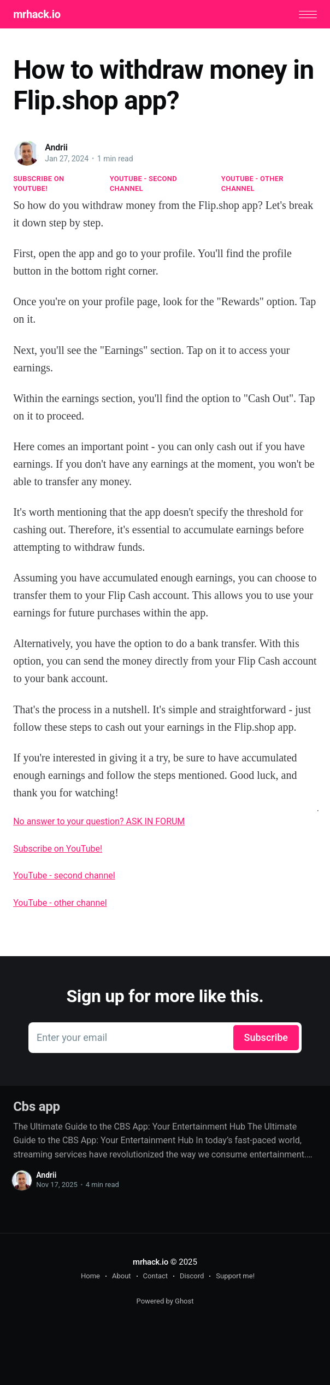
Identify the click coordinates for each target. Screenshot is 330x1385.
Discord (192, 1276)
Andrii (56, 147)
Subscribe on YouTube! (38, 183)
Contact (155, 1276)
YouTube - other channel (252, 183)
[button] (308, 14)
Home (90, 1276)
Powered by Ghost (165, 1301)
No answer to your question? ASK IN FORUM (99, 821)
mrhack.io (36, 14)
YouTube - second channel (143, 183)
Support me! (235, 1276)
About (121, 1276)
